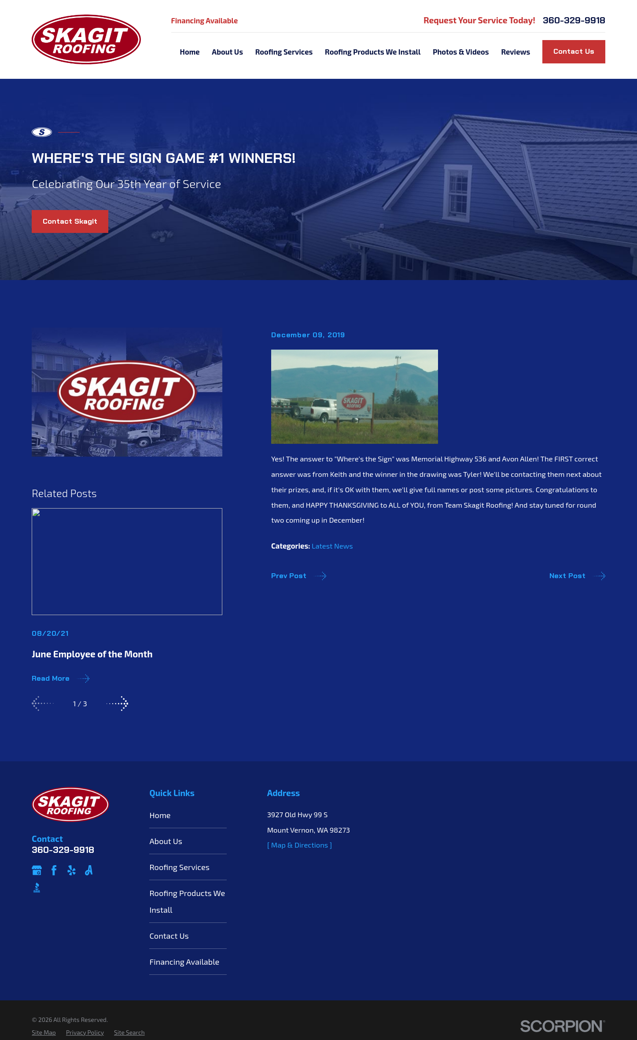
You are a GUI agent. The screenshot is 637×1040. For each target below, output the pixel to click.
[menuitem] (43, 1032)
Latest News (332, 545)
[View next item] (118, 704)
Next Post (577, 576)
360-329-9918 (574, 20)
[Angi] (89, 870)
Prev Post (298, 576)
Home (159, 815)
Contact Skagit (70, 221)
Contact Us (573, 51)
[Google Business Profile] (37, 870)
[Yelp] (71, 870)
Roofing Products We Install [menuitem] (372, 51)
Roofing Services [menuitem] (284, 51)
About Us (165, 841)
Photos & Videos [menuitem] (461, 51)
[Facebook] (54, 870)
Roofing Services (179, 867)
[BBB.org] (37, 887)
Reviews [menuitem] (515, 51)
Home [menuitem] (189, 51)
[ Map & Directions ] (299, 844)
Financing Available (204, 20)
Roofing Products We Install (187, 901)
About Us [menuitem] (227, 51)
